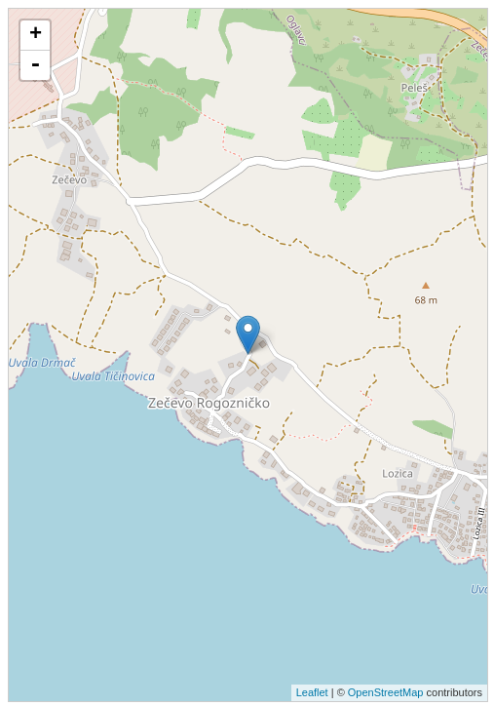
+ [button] (35, 35)
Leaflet (312, 692)
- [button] (35, 65)
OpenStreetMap (386, 692)
